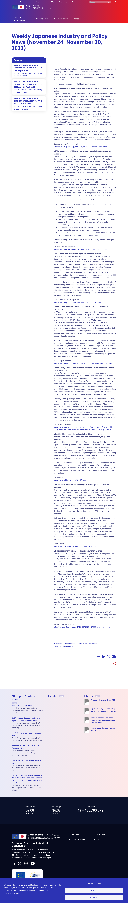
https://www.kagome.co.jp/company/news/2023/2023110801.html (80, 147)
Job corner (75, 832)
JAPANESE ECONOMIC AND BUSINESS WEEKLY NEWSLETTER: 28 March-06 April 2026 (28, 84)
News (83, 2)
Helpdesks (76, 19)
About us (28, 2)
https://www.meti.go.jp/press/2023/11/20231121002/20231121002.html (83, 249)
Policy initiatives (61, 19)
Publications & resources (59, 2)
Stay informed (41, 2)
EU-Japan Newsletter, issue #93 (103, 700)
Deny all (94, 890)
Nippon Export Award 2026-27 (23, 705)
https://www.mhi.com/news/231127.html (70, 480)
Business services (43, 19)
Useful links (101, 832)
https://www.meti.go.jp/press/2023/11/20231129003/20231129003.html (83, 627)
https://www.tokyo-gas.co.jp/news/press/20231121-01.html (77, 302)
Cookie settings (94, 883)
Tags (98, 837)
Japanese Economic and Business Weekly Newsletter (76, 643)
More (14, 703)
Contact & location (78, 837)
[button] (113, 2)
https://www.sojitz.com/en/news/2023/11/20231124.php (76, 546)
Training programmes (19, 18)
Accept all (94, 898)
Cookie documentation (11, 894)
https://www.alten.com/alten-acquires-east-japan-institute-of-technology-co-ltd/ (84, 363)
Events (74, 2)
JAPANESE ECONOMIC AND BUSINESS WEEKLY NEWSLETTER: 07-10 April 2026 (28, 67)
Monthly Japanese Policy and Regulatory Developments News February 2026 (103, 720)
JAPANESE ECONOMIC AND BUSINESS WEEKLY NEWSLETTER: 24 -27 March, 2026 (28, 101)
